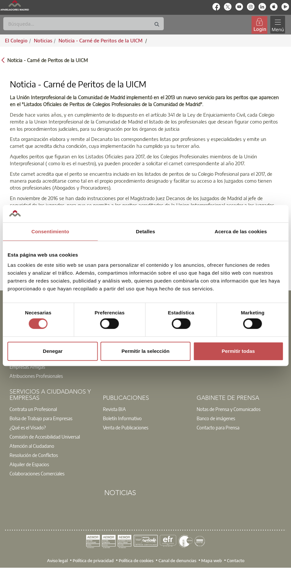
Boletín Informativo (122, 418)
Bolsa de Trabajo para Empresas (41, 418)
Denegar (52, 351)
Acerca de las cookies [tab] (241, 231)
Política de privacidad (93, 560)
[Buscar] (83, 23)
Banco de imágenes (216, 418)
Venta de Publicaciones (125, 427)
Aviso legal (57, 560)
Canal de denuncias (177, 560)
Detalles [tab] (145, 231)
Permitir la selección (146, 351)
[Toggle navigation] (277, 25)
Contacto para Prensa (218, 427)
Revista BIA (114, 409)
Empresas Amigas (27, 367)
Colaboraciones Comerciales (37, 473)
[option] (52, 371)
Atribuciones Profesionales (36, 376)
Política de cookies (136, 560)
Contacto (235, 560)
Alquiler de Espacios (29, 464)
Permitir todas (238, 351)
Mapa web (211, 560)
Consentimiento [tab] (50, 231)
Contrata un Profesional (33, 409)
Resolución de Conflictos (34, 455)
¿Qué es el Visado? (28, 427)
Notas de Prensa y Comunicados (228, 409)
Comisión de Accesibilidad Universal (45, 437)
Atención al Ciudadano (32, 446)
